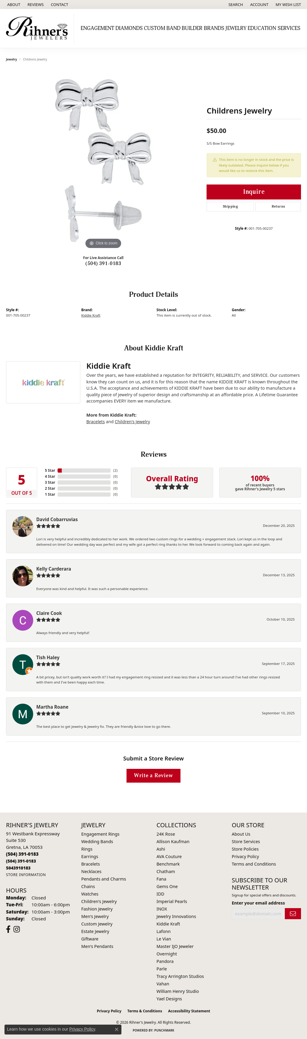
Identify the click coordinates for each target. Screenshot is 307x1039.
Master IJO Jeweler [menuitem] (175, 946)
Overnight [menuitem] (166, 954)
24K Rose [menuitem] (165, 834)
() (115, 470)
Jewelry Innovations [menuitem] (176, 916)
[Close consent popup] (116, 1029)
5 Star (50, 470)
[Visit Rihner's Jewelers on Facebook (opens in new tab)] (8, 929)
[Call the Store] (22, 854)
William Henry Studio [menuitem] (177, 991)
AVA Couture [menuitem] (169, 856)
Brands (214, 28)
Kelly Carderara (53, 569)
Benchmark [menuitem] (168, 864)
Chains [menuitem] (88, 886)
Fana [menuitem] (161, 879)
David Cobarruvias (57, 519)
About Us (241, 834)
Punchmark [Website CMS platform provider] (164, 1030)
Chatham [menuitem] (165, 871)
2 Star (50, 488)
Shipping (230, 206)
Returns (278, 206)
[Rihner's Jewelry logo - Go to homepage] (38, 28)
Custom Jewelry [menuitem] (96, 924)
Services (289, 28)
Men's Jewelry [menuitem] (95, 916)
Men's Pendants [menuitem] (97, 946)
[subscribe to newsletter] (293, 913)
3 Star (50, 482)
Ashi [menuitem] (160, 849)
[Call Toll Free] (21, 861)
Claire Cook (49, 613)
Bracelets (95, 421)
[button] (235, 4)
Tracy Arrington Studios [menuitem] (180, 976)
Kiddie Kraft (90, 315)
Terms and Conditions (254, 864)
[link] (13, 4)
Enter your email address (258, 903)
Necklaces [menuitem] (91, 871)
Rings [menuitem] (86, 849)
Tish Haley (47, 657)
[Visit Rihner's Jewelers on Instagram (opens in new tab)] (16, 929)
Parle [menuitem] (161, 969)
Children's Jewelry (132, 421)
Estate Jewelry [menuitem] (95, 931)
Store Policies (245, 849)
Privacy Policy (245, 856)
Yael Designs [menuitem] (169, 999)
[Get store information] (26, 874)
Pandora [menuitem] (165, 961)
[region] (103, 160)
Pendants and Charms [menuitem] (103, 879)
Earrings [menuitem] (89, 856)
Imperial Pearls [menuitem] (171, 901)
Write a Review (153, 775)
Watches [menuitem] (89, 894)
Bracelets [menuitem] (90, 864)
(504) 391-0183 (103, 264)
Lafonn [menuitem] (163, 931)
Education (262, 28)
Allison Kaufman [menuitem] (172, 841)
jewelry (11, 59)
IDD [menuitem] (160, 894)
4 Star (50, 476)
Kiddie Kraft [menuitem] (168, 924)
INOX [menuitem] (161, 909)
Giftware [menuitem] (90, 939)
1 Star (50, 494)
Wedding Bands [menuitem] (97, 841)
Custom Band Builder (173, 28)
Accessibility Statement (189, 1011)
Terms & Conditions (144, 1011)
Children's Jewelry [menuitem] (99, 901)
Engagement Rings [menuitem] (100, 834)
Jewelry (235, 28)
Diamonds (129, 28)
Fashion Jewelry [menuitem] (97, 909)
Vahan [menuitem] (162, 984)
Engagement (97, 28)
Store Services (246, 841)
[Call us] (18, 868)
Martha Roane (52, 707)
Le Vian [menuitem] (163, 939)
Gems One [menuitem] (167, 886)
